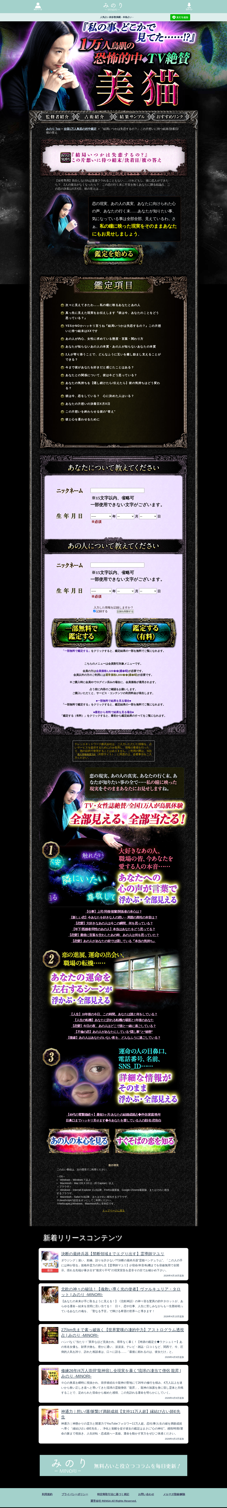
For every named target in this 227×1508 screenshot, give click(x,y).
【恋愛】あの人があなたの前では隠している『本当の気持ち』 (113, 941)
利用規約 (43, 1494)
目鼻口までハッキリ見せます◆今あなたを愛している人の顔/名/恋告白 (113, 1120)
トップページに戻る (113, 1210)
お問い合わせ (147, 1494)
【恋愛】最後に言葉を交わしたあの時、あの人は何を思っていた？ (113, 935)
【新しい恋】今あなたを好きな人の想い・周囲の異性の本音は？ (113, 917)
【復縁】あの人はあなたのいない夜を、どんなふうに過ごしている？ (113, 1037)
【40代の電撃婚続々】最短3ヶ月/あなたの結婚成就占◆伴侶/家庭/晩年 (113, 1114)
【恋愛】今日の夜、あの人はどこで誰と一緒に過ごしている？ (113, 1026)
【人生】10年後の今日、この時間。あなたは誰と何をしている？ (113, 1014)
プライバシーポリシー (73, 1494)
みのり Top (53, 128)
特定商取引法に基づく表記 (113, 1494)
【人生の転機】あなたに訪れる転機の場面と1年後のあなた (113, 1020)
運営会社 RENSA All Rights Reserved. (113, 1501)
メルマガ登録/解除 (177, 1494)
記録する (100, 611)
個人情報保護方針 (86, 754)
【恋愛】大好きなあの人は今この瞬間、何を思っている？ (113, 923)
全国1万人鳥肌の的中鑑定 (80, 128)
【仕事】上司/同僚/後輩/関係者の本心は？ (113, 911)
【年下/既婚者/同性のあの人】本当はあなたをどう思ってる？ (113, 929)
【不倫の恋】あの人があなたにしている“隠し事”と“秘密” (113, 1032)
